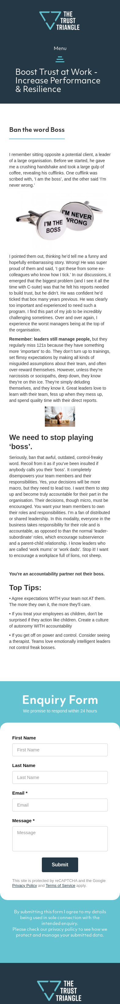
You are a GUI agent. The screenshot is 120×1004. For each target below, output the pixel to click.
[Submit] (60, 864)
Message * (23, 820)
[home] (60, 20)
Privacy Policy (24, 885)
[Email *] (60, 805)
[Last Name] (60, 777)
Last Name (23, 765)
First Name (24, 737)
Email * (19, 793)
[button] (60, 54)
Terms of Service (60, 885)
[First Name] (60, 750)
